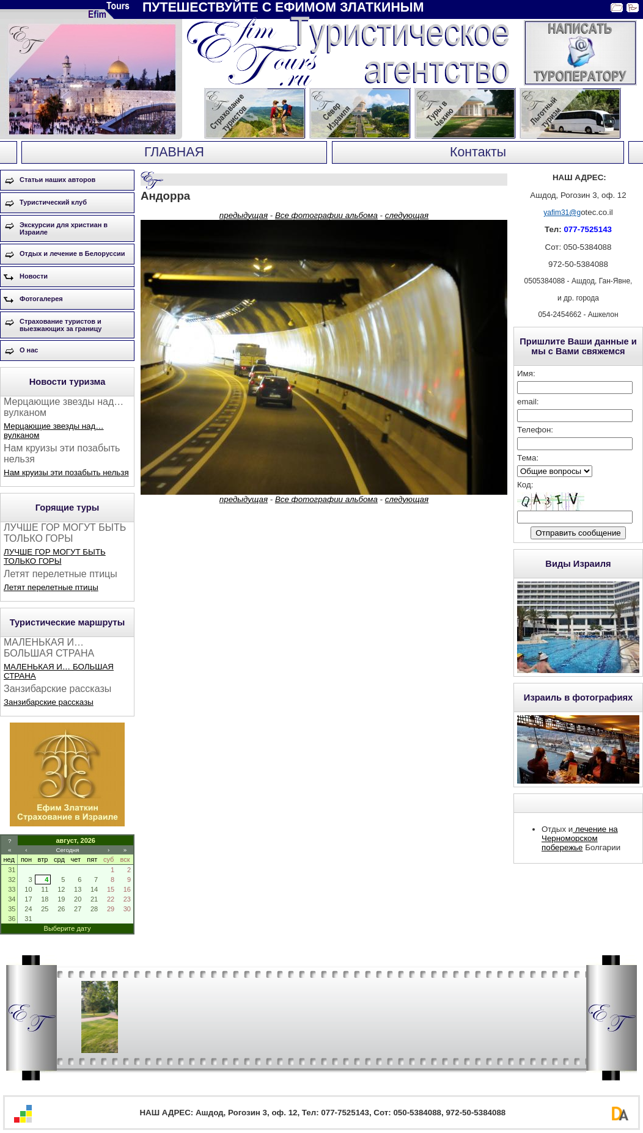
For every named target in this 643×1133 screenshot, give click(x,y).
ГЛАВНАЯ (174, 152)
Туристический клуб (53, 202)
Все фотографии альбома (326, 215)
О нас (29, 350)
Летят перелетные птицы (51, 587)
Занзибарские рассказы (49, 702)
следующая (406, 215)
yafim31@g (562, 212)
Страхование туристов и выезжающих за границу (60, 325)
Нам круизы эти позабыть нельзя (66, 472)
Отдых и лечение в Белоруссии (72, 253)
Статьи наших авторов (57, 179)
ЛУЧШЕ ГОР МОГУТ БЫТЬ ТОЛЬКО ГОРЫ (55, 556)
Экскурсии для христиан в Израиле (64, 228)
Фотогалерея (41, 298)
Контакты (478, 152)
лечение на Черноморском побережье (580, 838)
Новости (34, 276)
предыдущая (243, 215)
